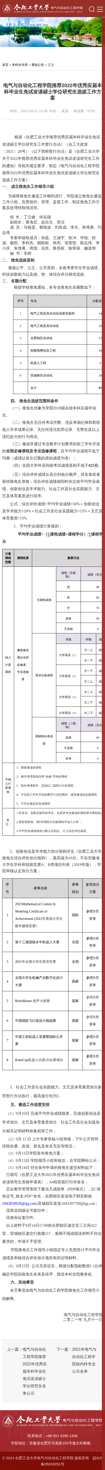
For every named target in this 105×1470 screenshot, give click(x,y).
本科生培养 (20, 65)
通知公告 (37, 65)
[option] (52, 32)
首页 (5, 65)
